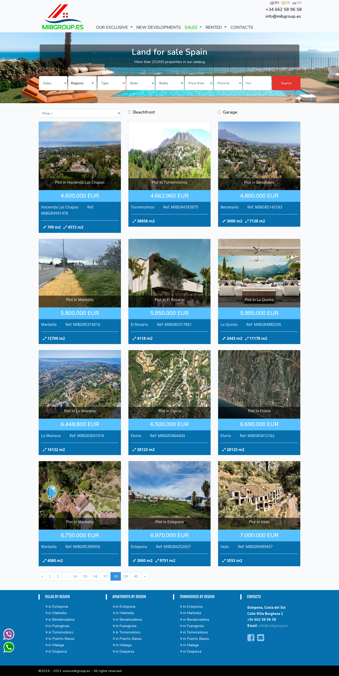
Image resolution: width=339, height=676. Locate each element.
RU (297, 2)
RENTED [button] (214, 27)
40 (136, 576)
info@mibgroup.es (273, 625)
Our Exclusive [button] (112, 27)
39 (126, 576)
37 (105, 576)
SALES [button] (192, 27)
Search (286, 83)
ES (285, 2)
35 (85, 576)
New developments (158, 27)
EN (274, 2)
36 (95, 576)
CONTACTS (241, 27)
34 (75, 576)
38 (116, 576)
